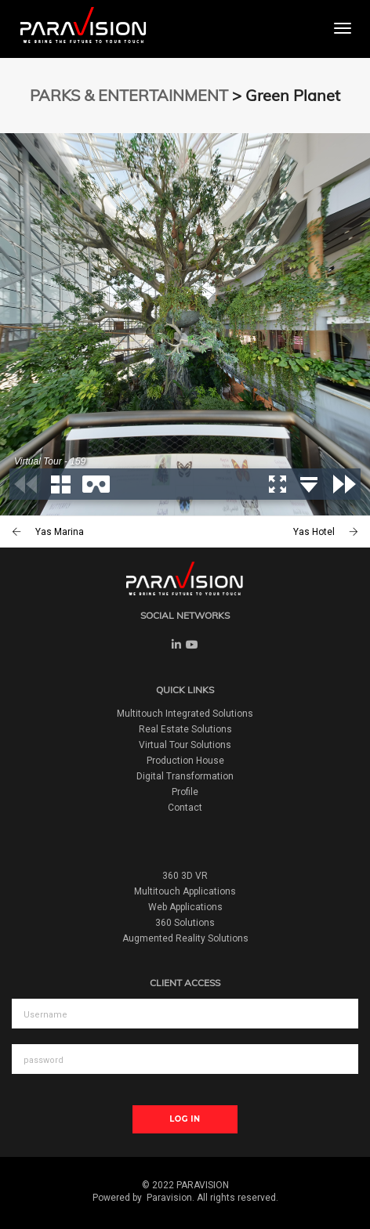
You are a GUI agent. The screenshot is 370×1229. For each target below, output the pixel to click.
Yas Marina (59, 531)
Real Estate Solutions (185, 729)
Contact (185, 807)
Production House (185, 760)
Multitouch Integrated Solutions (185, 713)
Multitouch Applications (185, 891)
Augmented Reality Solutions (185, 938)
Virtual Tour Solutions (185, 744)
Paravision (169, 1197)
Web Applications (185, 907)
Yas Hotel (314, 531)
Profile (185, 791)
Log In (184, 1119)
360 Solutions (185, 922)
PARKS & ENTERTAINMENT (129, 95)
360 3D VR (185, 875)
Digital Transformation (185, 776)
